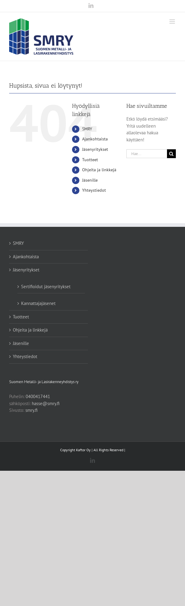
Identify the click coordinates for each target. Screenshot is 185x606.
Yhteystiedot (94, 190)
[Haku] (171, 153)
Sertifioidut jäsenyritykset (46, 286)
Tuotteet (90, 159)
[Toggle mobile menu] (172, 21)
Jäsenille (90, 180)
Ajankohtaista (95, 139)
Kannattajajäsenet (38, 303)
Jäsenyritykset (95, 149)
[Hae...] (146, 153)
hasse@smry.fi (46, 403)
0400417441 (38, 396)
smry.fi (31, 410)
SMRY (87, 129)
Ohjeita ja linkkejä (99, 169)
